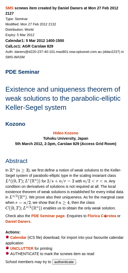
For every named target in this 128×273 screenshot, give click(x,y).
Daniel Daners (17, 221)
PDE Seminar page (48, 216)
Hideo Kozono (65, 133)
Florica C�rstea (102, 216)
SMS (9, 8)
